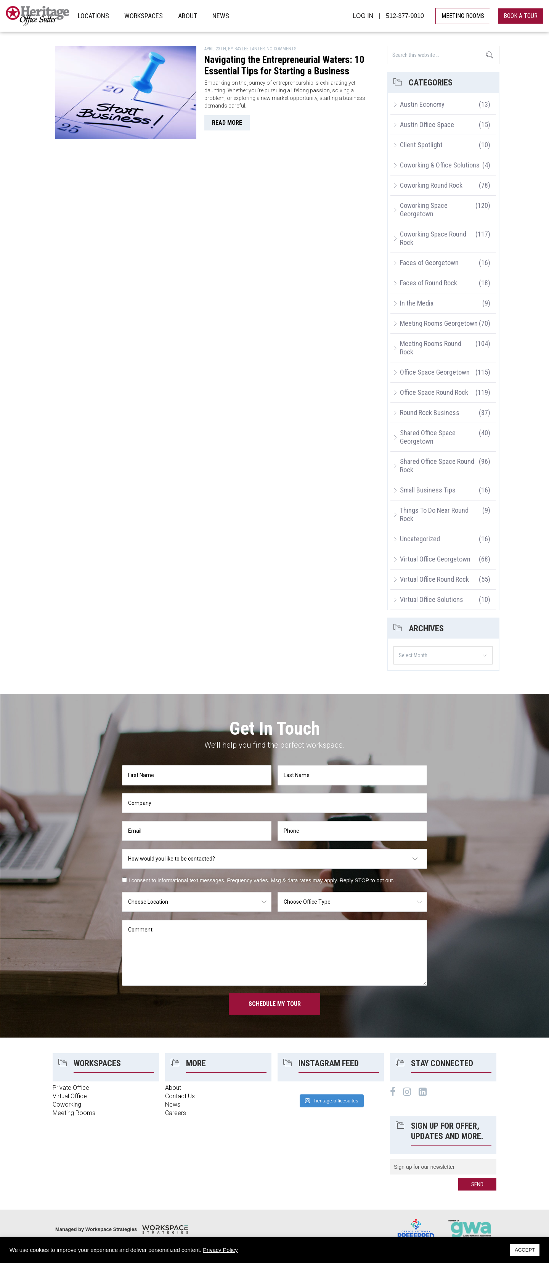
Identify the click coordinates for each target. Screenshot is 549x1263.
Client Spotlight (421, 145)
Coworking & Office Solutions (440, 165)
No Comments (281, 48)
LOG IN (363, 16)
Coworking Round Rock (431, 185)
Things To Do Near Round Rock (434, 514)
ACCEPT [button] (525, 1250)
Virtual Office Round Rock (434, 579)
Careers (175, 1113)
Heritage (38, 16)
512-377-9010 (405, 16)
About (173, 1087)
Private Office (71, 1087)
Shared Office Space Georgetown (428, 437)
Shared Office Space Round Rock (437, 465)
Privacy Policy (220, 1250)
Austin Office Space (427, 125)
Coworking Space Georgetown (424, 209)
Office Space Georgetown (435, 372)
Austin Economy (422, 104)
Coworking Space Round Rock (433, 238)
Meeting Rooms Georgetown (439, 323)
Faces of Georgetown (429, 263)
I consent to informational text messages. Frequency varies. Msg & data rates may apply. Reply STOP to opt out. (261, 880)
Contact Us (180, 1096)
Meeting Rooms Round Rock (430, 347)
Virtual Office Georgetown (435, 559)
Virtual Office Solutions (431, 599)
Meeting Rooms (74, 1113)
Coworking (67, 1104)
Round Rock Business (429, 413)
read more (227, 122)
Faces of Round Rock (428, 283)
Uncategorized (420, 539)
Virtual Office (70, 1096)
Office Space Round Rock (434, 392)
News (172, 1104)
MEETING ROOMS (462, 15)
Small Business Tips (428, 490)
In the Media (416, 303)
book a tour (521, 15)
